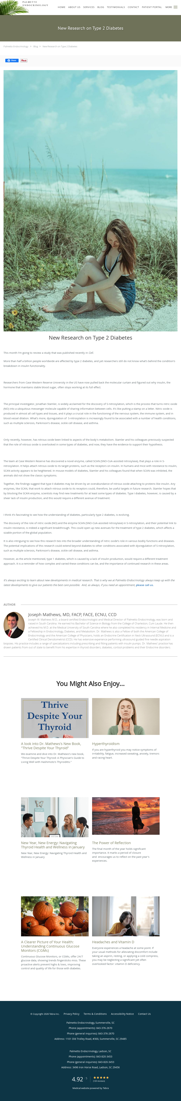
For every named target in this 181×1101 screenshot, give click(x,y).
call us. (149, 585)
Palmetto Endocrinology (16, 46)
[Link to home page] (24, 7)
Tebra (106, 1088)
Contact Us (144, 1013)
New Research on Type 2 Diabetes (60, 46)
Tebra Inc (54, 1013)
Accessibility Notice (122, 1013)
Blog (35, 46)
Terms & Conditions (95, 1013)
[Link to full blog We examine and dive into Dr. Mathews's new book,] (55, 725)
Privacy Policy (71, 1013)
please (140, 585)
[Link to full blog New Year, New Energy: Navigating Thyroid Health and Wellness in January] (55, 824)
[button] (175, 7)
